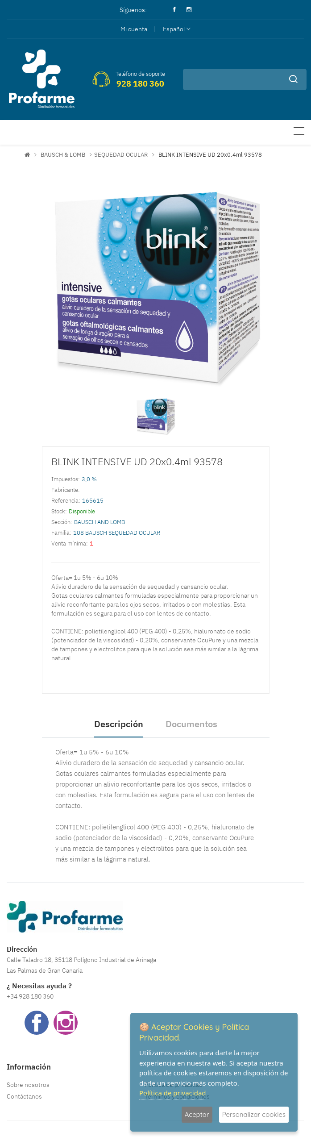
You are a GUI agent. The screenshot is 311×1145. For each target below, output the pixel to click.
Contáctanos (24, 1096)
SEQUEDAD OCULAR (121, 154)
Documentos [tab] (191, 724)
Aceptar (197, 1114)
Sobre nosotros (28, 1085)
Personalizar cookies (254, 1114)
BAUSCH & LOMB (63, 154)
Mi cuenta (133, 29)
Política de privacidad (172, 1092)
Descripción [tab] (118, 724)
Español (177, 29)
